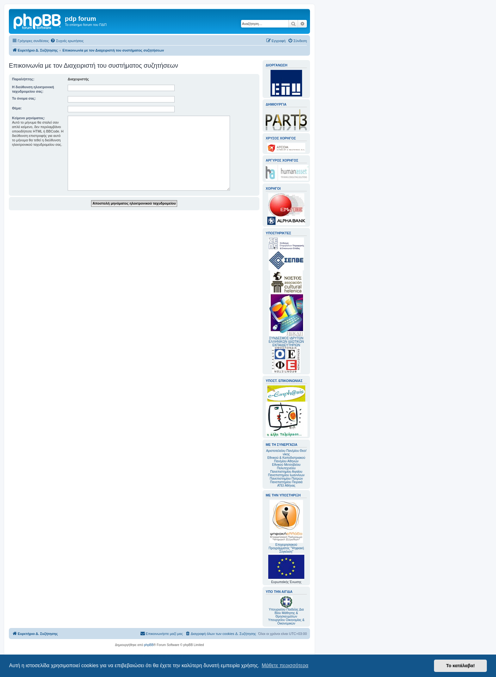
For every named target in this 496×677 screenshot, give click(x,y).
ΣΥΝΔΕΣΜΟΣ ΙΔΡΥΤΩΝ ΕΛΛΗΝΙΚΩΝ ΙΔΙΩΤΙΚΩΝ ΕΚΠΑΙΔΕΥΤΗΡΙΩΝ (286, 341)
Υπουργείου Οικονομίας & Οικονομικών (286, 621)
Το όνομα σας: (24, 98)
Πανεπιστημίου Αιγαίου (286, 471)
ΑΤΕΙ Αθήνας (286, 485)
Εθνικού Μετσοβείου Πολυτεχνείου (286, 466)
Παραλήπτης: (23, 79)
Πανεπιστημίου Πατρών (286, 478)
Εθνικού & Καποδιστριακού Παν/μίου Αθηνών (286, 459)
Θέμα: (17, 108)
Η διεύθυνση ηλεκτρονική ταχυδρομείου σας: (33, 89)
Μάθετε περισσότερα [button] (285, 665)
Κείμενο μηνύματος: (28, 118)
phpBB (148, 645)
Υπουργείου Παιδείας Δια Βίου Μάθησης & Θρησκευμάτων (286, 613)
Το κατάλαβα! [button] (460, 665)
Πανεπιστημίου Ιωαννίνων (286, 475)
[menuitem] (67, 41)
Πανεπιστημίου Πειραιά (286, 482)
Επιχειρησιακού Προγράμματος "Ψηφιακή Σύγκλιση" (286, 526)
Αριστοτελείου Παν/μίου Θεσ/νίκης (286, 452)
